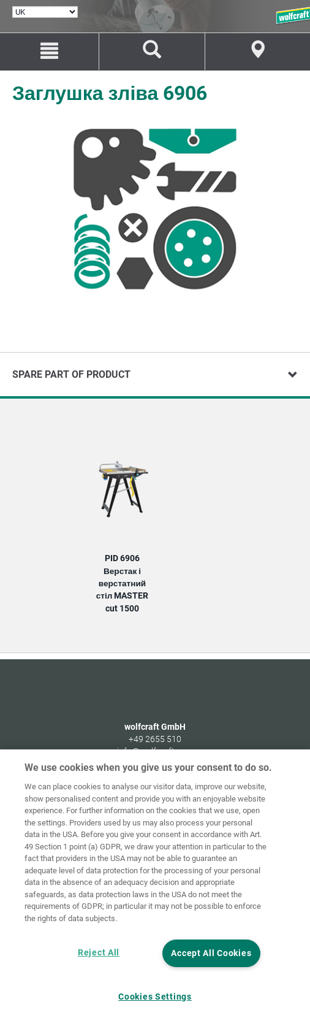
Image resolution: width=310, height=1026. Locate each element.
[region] (155, 887)
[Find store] (257, 51)
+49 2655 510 (155, 739)
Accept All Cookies (211, 953)
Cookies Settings (155, 997)
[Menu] (49, 51)
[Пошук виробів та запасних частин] (151, 51)
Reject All (98, 953)
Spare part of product (71, 374)
